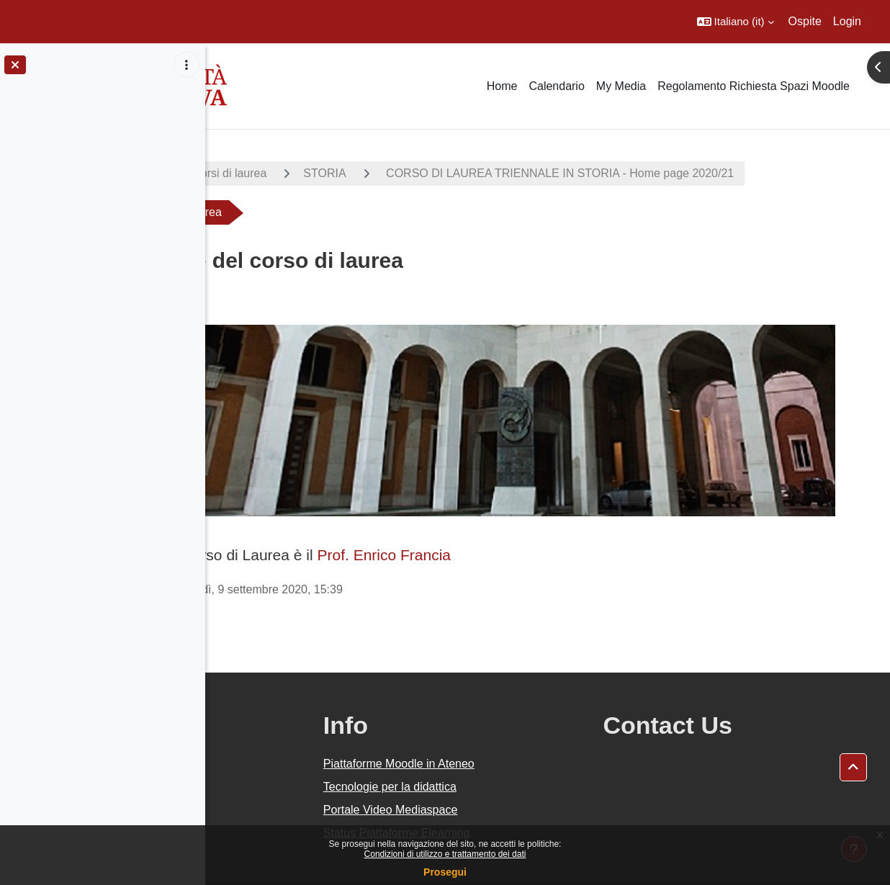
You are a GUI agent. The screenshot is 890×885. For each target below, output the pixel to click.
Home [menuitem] (502, 86)
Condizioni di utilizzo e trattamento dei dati (445, 854)
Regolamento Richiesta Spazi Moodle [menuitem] (753, 86)
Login (847, 21)
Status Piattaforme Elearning (523, 799)
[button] (735, 21)
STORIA (488, 173)
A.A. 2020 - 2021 (276, 173)
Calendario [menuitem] (556, 86)
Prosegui (445, 872)
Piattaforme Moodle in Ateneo (525, 730)
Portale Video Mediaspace (517, 776)
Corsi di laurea (393, 173)
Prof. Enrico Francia (547, 521)
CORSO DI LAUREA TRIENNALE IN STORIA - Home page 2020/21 (423, 212)
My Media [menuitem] (621, 86)
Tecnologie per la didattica (516, 753)
